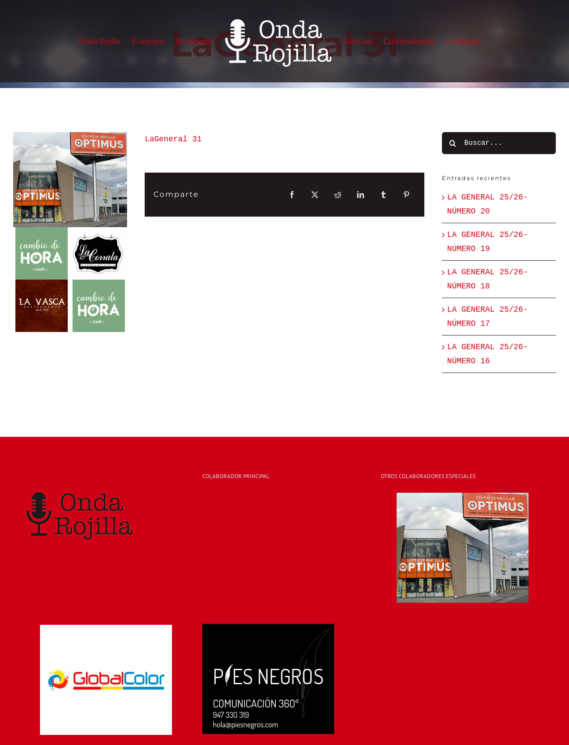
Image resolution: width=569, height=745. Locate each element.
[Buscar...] (499, 143)
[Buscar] (453, 143)
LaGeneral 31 (173, 139)
